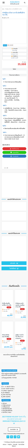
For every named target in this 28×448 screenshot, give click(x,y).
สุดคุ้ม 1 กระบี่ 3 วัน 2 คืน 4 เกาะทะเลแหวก (19, 336)
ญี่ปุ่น (3, 9)
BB (7, 167)
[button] (25, 3)
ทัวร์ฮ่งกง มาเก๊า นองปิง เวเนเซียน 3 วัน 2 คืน (20, 305)
